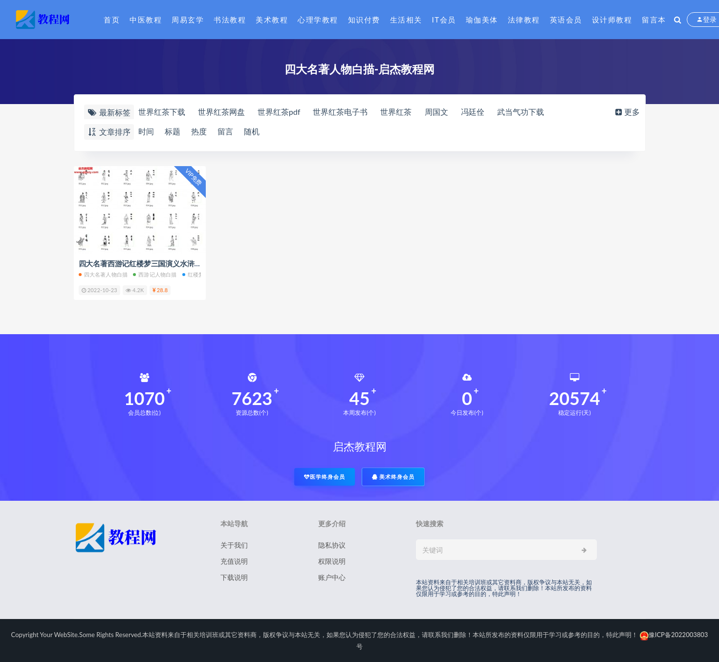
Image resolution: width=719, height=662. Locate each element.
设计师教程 (612, 19)
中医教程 (146, 19)
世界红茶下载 (161, 111)
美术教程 (272, 19)
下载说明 (234, 577)
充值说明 (234, 561)
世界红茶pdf (279, 111)
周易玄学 (188, 19)
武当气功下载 (520, 111)
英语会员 (566, 19)
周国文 (436, 111)
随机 (252, 131)
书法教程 (230, 19)
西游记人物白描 (154, 274)
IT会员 (444, 19)
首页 (112, 19)
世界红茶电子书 (340, 111)
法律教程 (524, 19)
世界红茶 (396, 111)
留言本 (654, 19)
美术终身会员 (393, 476)
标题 (172, 131)
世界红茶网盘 (221, 111)
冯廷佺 (472, 111)
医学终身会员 (324, 476)
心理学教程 (318, 19)
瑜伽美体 (482, 19)
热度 (199, 131)
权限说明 (332, 561)
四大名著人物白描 (103, 274)
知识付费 (364, 19)
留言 (225, 131)
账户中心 (332, 577)
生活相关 (406, 19)
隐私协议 (332, 545)
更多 (626, 111)
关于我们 (234, 545)
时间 (146, 131)
